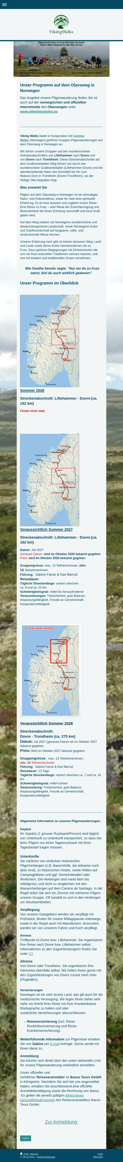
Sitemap (34, 1154)
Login (100, 1154)
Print (24, 1154)
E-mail (55, 1044)
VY (31, 954)
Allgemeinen (74, 1095)
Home (26, 1138)
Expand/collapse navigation (61, 4)
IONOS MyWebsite (46, 1157)
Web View (98, 1157)
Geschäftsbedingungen (37, 1100)
